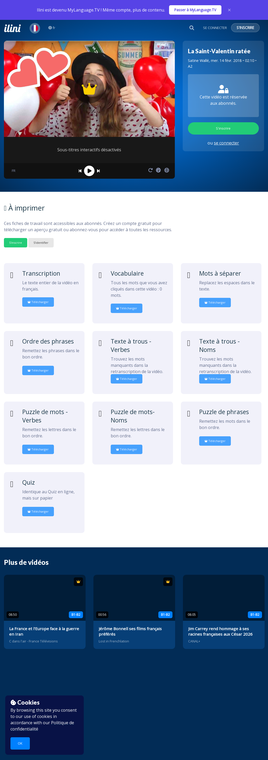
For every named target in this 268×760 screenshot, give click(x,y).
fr (51, 27)
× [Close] (229, 10)
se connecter (226, 143)
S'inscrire (223, 128)
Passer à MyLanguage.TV (195, 9)
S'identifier (41, 243)
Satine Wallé (198, 60)
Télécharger (38, 302)
